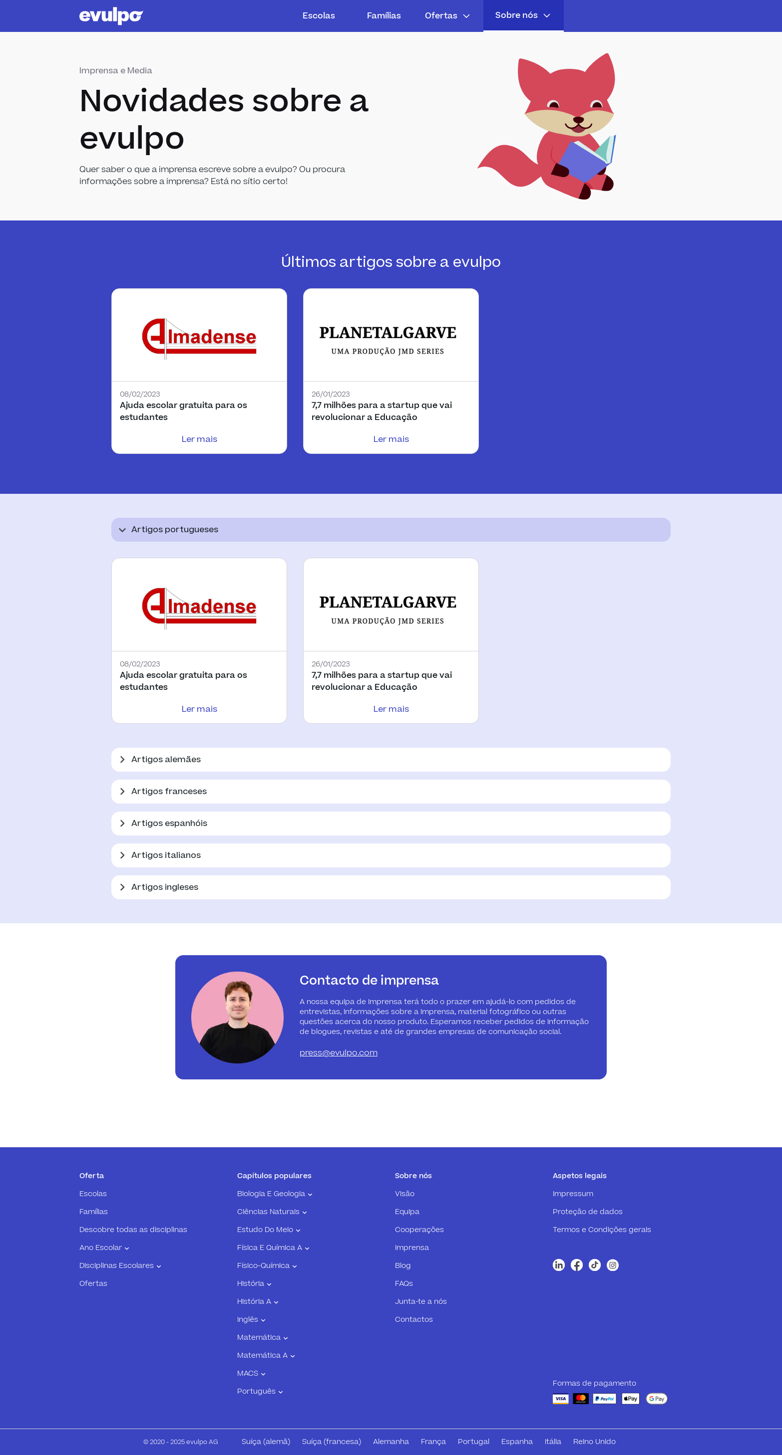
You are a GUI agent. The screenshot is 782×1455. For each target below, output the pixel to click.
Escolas (319, 16)
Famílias (384, 16)
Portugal (473, 1442)
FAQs (404, 1284)
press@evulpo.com (339, 1053)
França (433, 1442)
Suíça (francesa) (331, 1442)
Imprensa (412, 1248)
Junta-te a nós (421, 1302)
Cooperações (419, 1230)
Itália (553, 1442)
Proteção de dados (588, 1212)
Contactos (414, 1320)
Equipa (407, 1212)
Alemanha (391, 1442)
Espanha (517, 1442)
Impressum (573, 1194)
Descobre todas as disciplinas (133, 1230)
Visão (404, 1194)
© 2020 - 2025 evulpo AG (180, 1442)
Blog (403, 1266)
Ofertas (93, 1284)
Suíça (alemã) (266, 1442)
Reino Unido (594, 1442)
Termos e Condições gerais (602, 1230)
